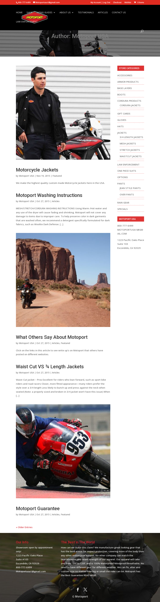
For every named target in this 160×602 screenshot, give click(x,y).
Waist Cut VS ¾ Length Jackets (50, 367)
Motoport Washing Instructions (49, 195)
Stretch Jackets (130, 149)
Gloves (121, 119)
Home (19, 13)
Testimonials (86, 13)
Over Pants (127, 194)
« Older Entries (24, 527)
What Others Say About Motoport (52, 337)
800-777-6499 (24, 567)
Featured (57, 175)
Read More (90, 575)
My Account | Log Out (100, 3)
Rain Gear (123, 202)
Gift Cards (123, 113)
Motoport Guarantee (38, 508)
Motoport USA (26, 175)
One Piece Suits (126, 170)
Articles (103, 13)
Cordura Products (129, 100)
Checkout (117, 3)
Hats (120, 126)
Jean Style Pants (130, 188)
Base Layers (124, 88)
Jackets (122, 132)
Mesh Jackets (128, 143)
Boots (121, 94)
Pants (121, 183)
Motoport (81, 596)
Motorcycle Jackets (37, 170)
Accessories (124, 75)
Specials (122, 208)
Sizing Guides (44, 13)
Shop (29, 13)
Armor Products (128, 81)
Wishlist (127, 3)
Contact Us (119, 13)
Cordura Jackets (130, 105)
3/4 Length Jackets (131, 137)
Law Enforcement (27, 22)
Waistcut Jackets (131, 156)
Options (122, 177)
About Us (65, 13)
